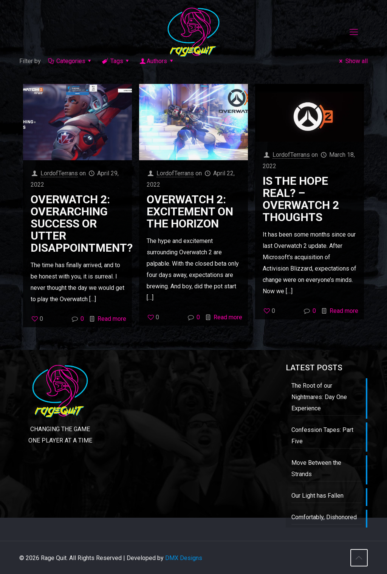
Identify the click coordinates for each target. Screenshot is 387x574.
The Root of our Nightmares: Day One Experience (319, 397)
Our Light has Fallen (317, 495)
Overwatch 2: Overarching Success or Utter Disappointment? (82, 223)
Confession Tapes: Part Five (322, 435)
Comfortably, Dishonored (324, 517)
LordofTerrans (59, 173)
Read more (112, 318)
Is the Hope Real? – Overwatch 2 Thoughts (301, 199)
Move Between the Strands (316, 468)
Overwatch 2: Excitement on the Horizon (190, 211)
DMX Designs (183, 558)
